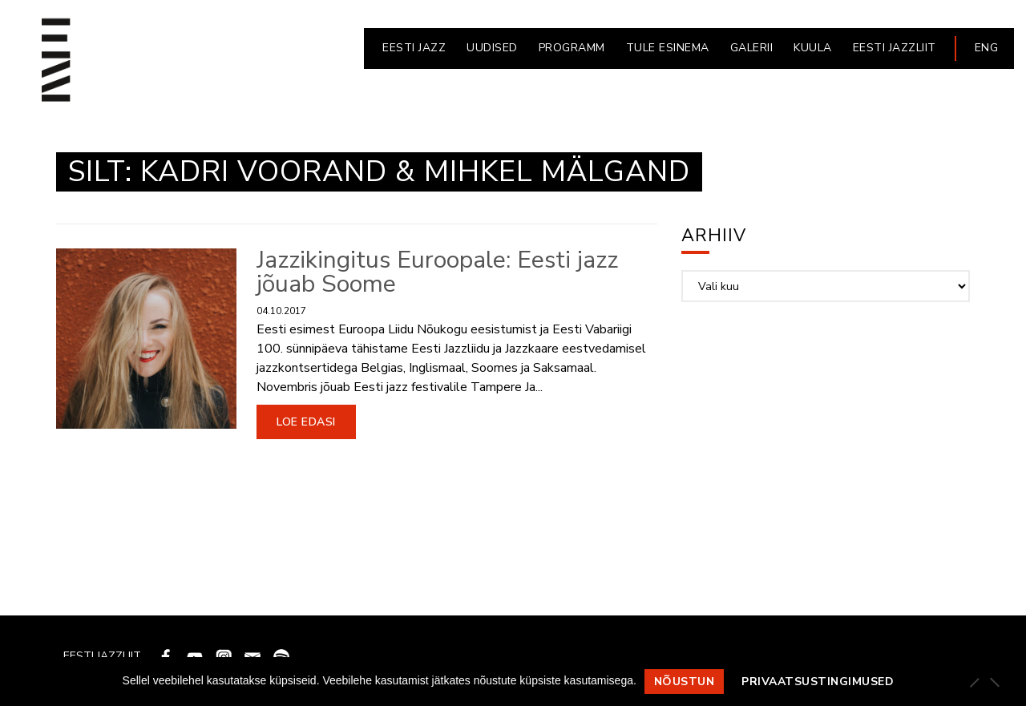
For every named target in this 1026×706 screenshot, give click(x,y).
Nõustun (684, 681)
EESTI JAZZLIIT (894, 47)
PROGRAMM (572, 47)
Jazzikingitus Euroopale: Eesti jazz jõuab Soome (437, 272)
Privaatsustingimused (817, 681)
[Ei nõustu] (994, 682)
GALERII (752, 47)
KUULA (813, 47)
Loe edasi (306, 422)
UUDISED (492, 47)
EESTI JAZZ (414, 47)
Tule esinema (667, 47)
